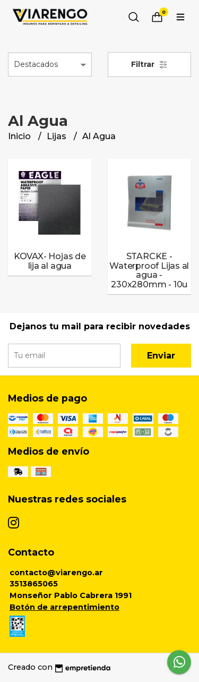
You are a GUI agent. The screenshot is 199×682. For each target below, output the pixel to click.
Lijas (57, 136)
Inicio (20, 136)
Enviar (161, 356)
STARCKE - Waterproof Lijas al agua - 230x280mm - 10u (149, 270)
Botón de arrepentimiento (64, 607)
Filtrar (149, 64)
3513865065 (34, 584)
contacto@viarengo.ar (56, 572)
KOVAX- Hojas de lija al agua (50, 261)
